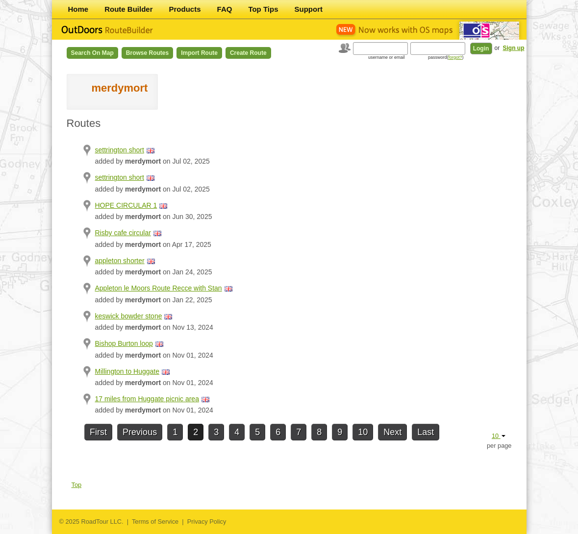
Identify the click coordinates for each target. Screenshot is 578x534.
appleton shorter (120, 261)
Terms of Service (155, 521)
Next (392, 432)
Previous (140, 432)
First (98, 432)
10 (363, 432)
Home (78, 9)
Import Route (199, 52)
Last (425, 432)
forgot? (455, 57)
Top (77, 484)
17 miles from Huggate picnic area (147, 399)
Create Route (248, 52)
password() (446, 57)
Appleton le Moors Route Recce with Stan (158, 288)
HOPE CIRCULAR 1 (126, 205)
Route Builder (128, 9)
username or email (386, 57)
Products (185, 9)
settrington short (119, 150)
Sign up (514, 48)
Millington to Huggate (127, 371)
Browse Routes (147, 52)
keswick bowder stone (128, 316)
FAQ (224, 9)
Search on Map (92, 52)
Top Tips (263, 9)
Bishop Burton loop (124, 343)
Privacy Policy (206, 521)
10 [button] (498, 435)
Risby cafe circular (123, 233)
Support (309, 9)
